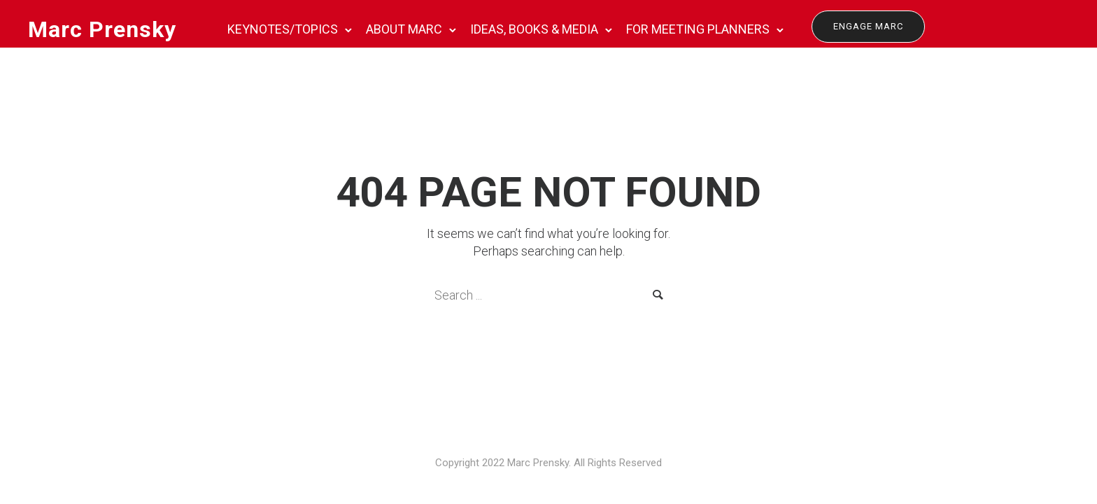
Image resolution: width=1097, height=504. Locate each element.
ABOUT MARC (404, 29)
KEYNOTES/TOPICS (282, 29)
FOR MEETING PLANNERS (698, 29)
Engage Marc (868, 26)
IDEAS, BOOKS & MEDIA (534, 29)
